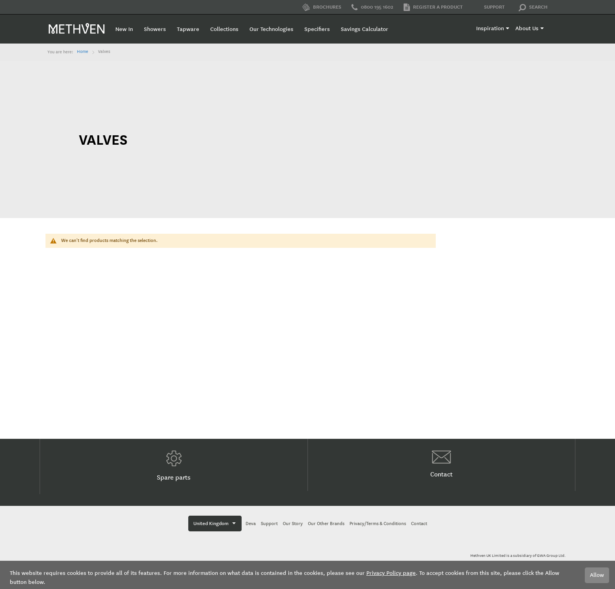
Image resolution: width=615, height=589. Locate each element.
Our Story (293, 524)
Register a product (433, 7)
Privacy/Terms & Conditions (377, 524)
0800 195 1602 (372, 7)
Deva (251, 524)
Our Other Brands (326, 524)
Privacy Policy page (391, 573)
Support (489, 7)
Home (82, 52)
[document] (307, 575)
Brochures (321, 7)
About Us (527, 28)
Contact (441, 464)
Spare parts (174, 466)
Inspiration (490, 28)
